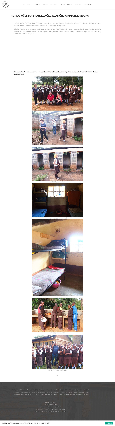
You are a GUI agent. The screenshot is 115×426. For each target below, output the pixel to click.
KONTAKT (78, 4)
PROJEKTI (54, 4)
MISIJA (45, 4)
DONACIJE (88, 4)
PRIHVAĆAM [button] (109, 423)
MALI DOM (26, 4)
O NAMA (36, 4)
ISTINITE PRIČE (66, 4)
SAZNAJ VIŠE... (46, 423)
